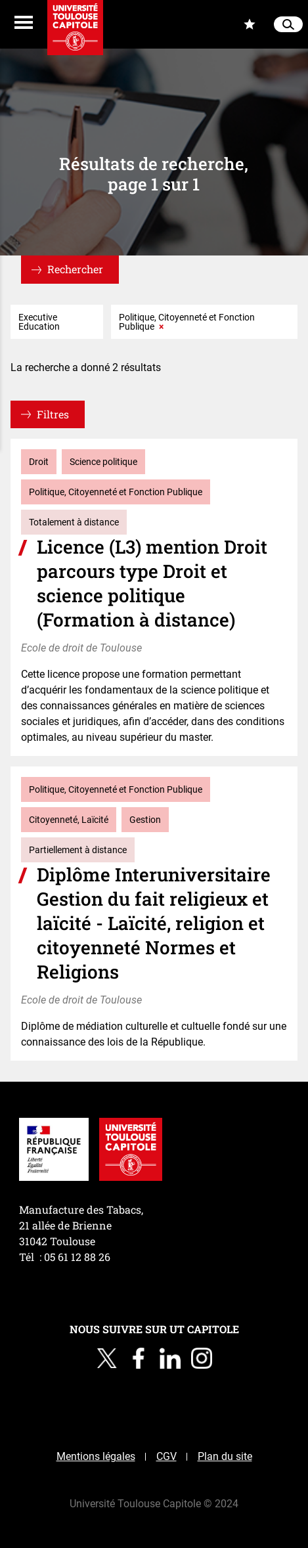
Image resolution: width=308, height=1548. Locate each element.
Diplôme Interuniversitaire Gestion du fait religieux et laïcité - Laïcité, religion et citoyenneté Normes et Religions (154, 923)
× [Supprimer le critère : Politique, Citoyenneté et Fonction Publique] (161, 326)
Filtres (53, 414)
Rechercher (75, 269)
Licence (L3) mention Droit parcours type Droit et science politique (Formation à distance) (152, 583)
